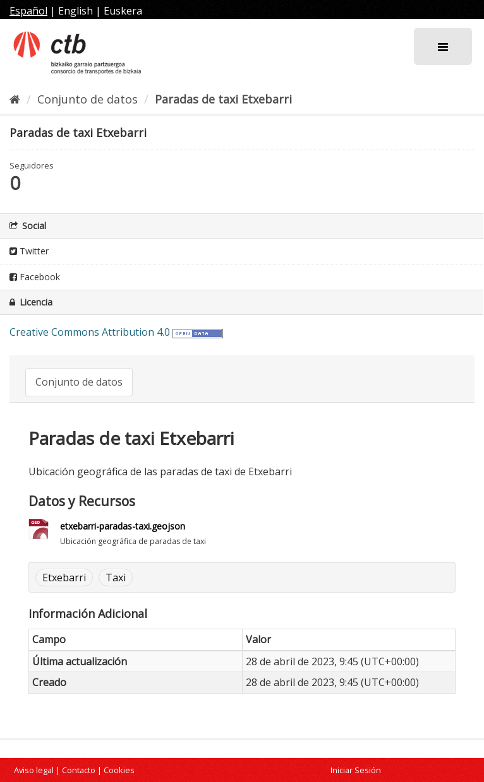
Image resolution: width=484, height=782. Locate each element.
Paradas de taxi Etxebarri (223, 99)
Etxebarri (64, 577)
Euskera (123, 11)
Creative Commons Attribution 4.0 (89, 332)
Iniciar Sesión (355, 770)
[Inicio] (14, 99)
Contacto (78, 770)
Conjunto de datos (87, 99)
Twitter (29, 251)
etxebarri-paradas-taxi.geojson (122, 526)
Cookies (119, 770)
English (75, 11)
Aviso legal (34, 770)
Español (28, 11)
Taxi (116, 577)
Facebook (34, 277)
